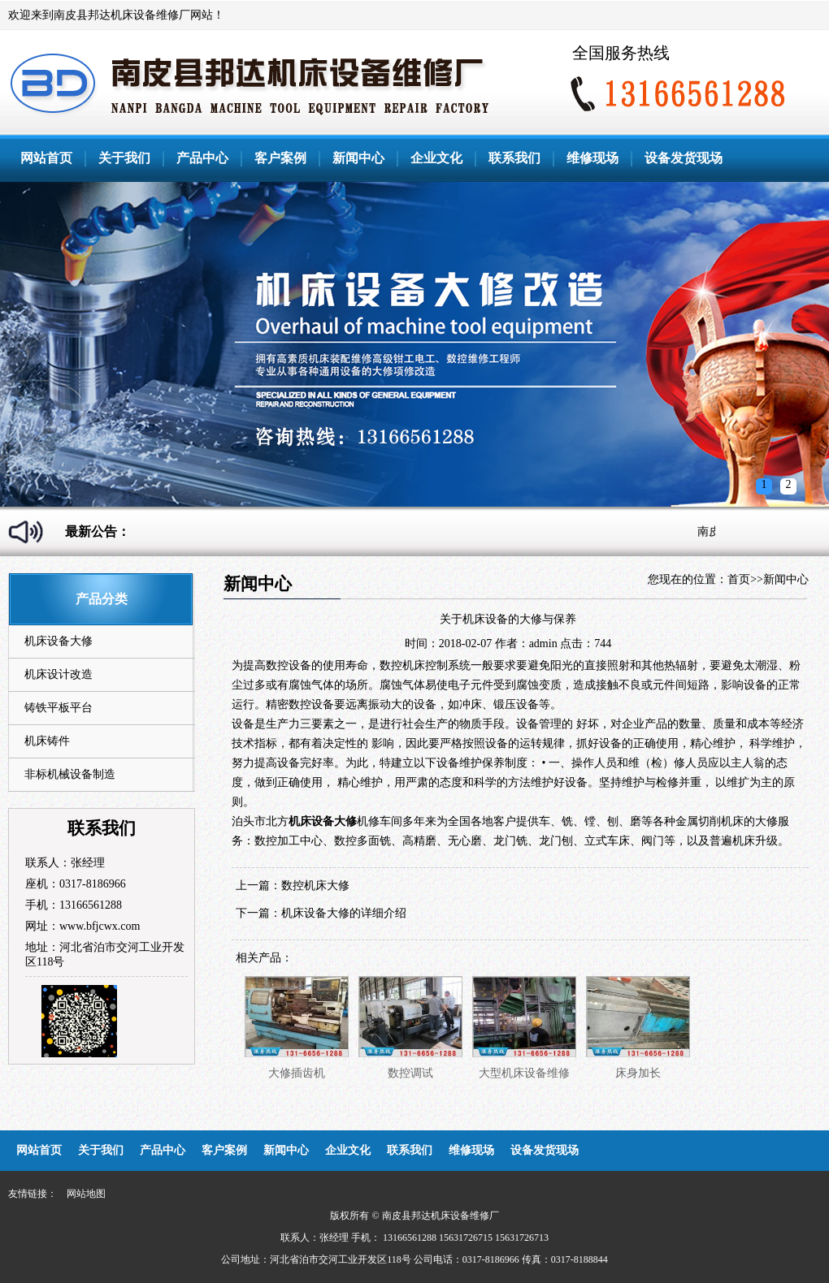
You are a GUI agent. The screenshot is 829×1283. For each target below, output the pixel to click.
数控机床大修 (315, 885)
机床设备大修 (58, 641)
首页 (738, 579)
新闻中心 (358, 158)
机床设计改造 (58, 674)
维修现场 (592, 158)
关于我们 (124, 158)
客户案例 (280, 158)
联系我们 (514, 158)
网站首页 (46, 158)
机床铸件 (47, 741)
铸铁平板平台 (58, 708)
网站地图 (86, 1193)
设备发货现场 (684, 158)
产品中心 (202, 158)
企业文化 (436, 158)
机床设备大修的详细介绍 (343, 913)
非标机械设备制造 (69, 774)
